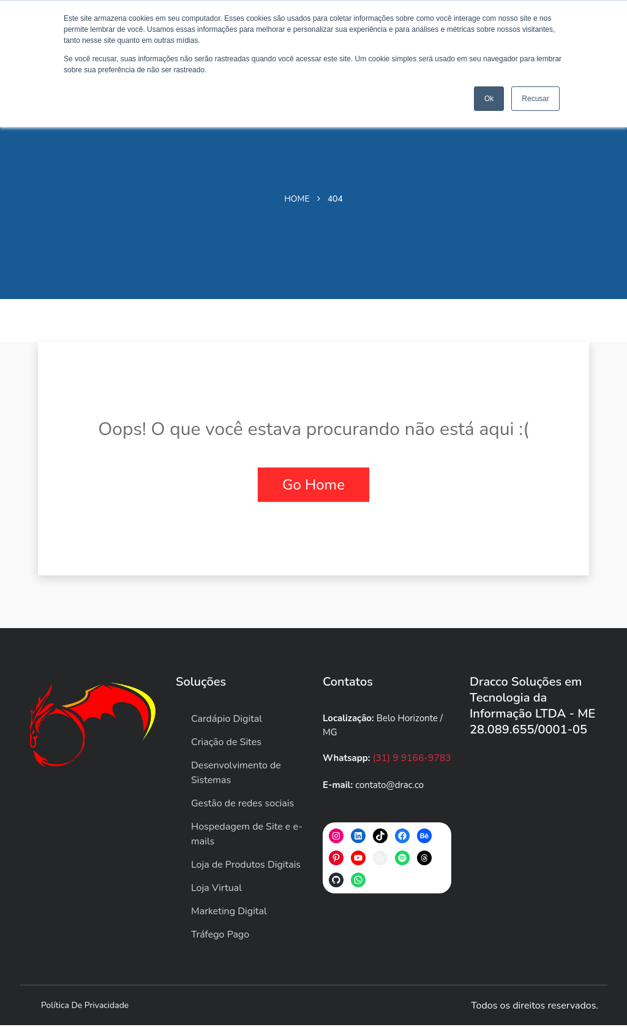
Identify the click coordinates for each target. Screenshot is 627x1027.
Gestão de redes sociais (242, 805)
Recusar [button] (535, 98)
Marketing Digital (229, 913)
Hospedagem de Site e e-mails (246, 836)
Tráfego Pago (220, 936)
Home (297, 199)
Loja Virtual (216, 889)
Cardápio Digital (226, 720)
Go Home (313, 485)
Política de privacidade (85, 1007)
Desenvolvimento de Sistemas (236, 774)
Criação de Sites (226, 744)
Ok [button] (489, 98)
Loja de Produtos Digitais (246, 866)
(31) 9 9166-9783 (410, 760)
